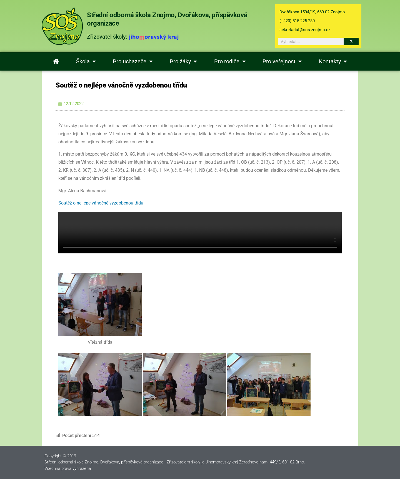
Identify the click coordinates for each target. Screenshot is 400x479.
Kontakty (333, 61)
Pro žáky (183, 61)
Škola (86, 61)
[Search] (351, 41)
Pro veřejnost (282, 61)
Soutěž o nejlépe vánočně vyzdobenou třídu (100, 203)
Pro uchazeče (133, 61)
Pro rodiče (230, 61)
